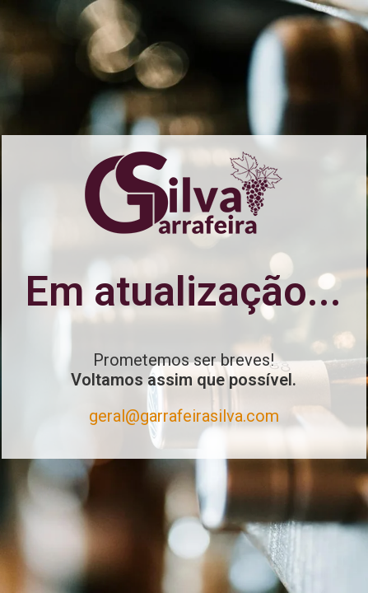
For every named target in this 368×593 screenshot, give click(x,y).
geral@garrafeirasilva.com (184, 416)
